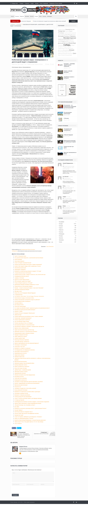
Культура (44, 16)
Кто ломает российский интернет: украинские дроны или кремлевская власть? (32, 308)
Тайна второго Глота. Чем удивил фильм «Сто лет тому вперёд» (29, 421)
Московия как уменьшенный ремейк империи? (25, 309)
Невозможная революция (20, 267)
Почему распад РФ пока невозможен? (23, 396)
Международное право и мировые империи (24, 333)
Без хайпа (17, 406)
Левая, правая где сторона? (21, 336)
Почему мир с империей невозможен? (23, 318)
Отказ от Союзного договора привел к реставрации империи (28, 398)
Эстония (61, 36)
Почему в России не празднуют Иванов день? (25, 313)
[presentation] (22, 489)
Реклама (61, 235)
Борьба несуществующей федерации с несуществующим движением (30, 420)
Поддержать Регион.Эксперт (55, 3)
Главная (21, 3)
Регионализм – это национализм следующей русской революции (70, 106)
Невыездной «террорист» (20, 269)
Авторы (36, 3)
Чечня (59, 41)
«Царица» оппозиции (19, 278)
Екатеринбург (68, 55)
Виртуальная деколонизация (21, 385)
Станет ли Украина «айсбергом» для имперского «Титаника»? (28, 416)
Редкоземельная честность (21, 353)
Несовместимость (19, 303)
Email (52, 64)
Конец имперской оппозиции (21, 390)
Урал (74, 53)
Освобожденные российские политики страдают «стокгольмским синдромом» (32, 401)
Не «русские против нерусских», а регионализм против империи (29, 257)
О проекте (27, 3)
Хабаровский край (63, 40)
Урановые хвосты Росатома (41, 433)
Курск (59, 55)
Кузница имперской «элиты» (21, 364)
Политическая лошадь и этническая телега (24, 298)
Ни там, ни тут (18, 386)
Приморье (60, 45)
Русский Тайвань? (19, 410)
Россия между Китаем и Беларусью (22, 301)
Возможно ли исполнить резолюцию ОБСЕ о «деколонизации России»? (30, 408)
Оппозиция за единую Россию (21, 393)
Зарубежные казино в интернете (69, 77)
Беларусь (60, 47)
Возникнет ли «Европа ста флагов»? (23, 348)
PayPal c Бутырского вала (20, 256)
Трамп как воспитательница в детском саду (24, 329)
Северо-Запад (61, 29)
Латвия (63, 55)
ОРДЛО (62, 34)
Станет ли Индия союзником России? (23, 262)
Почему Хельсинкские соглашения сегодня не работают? (27, 299)
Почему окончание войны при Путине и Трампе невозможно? (28, 264)
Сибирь (66, 44)
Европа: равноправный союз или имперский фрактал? (27, 343)
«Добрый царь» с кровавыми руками (23, 369)
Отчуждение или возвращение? (68, 129)
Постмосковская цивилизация (68, 113)
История (36, 16)
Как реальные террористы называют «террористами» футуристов (29, 326)
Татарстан (61, 31)
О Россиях (66, 118)
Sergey (64, 196)
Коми (63, 41)
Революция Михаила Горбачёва (22, 339)
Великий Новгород (68, 53)
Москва (66, 38)
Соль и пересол (18, 423)
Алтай (69, 51)
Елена (64, 206)
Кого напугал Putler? (19, 304)
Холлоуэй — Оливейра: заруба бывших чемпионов (69, 65)
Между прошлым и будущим (27, 21)
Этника (40, 16)
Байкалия (60, 53)
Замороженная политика (20, 373)
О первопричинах (18, 294)
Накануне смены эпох (19, 356)
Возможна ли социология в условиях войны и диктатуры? (27, 391)
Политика (17, 16)
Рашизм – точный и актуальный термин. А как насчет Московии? (29, 288)
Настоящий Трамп (68, 198)
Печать (47, 64)
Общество (22, 16)
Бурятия (71, 40)
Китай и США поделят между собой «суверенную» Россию (28, 266)
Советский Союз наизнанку (21, 378)
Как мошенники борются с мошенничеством (24, 324)
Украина (72, 36)
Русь (66, 48)
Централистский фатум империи (22, 289)
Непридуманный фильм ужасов (22, 276)
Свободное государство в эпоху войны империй (25, 388)
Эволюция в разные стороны (21, 371)
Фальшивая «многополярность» (22, 351)
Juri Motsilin (65, 176)
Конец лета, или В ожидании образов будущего (25, 293)
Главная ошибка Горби (20, 338)
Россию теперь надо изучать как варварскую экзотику (27, 413)
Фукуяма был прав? (19, 415)
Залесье (66, 33)
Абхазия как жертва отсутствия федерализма (25, 374)
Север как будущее (68, 134)
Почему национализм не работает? (22, 319)
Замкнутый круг (18, 314)
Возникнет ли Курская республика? (22, 395)
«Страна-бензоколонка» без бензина (23, 273)
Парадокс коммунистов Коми (21, 334)
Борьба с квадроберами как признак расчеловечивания (27, 383)
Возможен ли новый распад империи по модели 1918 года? (28, 271)
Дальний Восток (63, 43)
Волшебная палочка (19, 376)
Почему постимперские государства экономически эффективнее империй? (51, 21)
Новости (12, 16)
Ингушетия (66, 50)
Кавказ (67, 31)
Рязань (65, 47)
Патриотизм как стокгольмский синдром (23, 286)
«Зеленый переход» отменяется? (22, 341)
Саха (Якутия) (68, 34)
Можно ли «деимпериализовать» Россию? (24, 418)
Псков (59, 51)
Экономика (27, 16)
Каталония (70, 48)
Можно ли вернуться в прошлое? (22, 366)
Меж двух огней (18, 291)
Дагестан (60, 50)
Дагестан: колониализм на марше (70, 153)
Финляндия (71, 41)
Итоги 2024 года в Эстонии (21, 368)
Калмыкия (60, 38)
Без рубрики (61, 221)
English (32, 3)
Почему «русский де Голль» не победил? (24, 323)
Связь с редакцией (44, 3)
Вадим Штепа (14, 64)
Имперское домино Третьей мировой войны (24, 363)
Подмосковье (61, 48)
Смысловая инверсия (19, 261)
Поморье (67, 36)
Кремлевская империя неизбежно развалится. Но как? (27, 284)
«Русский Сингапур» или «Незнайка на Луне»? (25, 405)
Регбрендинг (49, 16)
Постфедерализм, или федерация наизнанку (25, 349)
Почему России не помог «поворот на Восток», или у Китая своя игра (30, 274)
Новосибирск (64, 51)
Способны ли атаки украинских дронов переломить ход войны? (29, 381)
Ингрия (71, 50)
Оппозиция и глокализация (21, 344)
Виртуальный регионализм (21, 361)
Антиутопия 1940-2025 (20, 346)
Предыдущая (21, 432)
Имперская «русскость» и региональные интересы (26, 331)
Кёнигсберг (72, 43)
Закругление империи (19, 355)
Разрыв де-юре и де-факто (69, 147)
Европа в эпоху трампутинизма (22, 328)
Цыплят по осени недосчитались (22, 279)
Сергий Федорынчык (68, 163)
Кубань (72, 45)
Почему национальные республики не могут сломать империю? (29, 316)
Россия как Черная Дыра (20, 306)
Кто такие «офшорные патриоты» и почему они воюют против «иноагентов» (23, 435)
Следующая (44, 432)
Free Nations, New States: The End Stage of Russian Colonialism (29, 296)
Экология (32, 16)
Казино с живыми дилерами (68, 71)
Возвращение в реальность (21, 380)
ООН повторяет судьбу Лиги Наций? (23, 281)
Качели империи (18, 259)
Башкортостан (70, 29)
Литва (74, 34)
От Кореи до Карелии (19, 400)
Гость (64, 186)
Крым (66, 41)
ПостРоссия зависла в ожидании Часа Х (24, 411)
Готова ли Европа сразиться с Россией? (23, 283)
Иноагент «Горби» (19, 311)
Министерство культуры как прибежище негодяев (70, 141)
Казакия (69, 47)
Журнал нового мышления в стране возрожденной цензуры (28, 403)
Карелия (73, 38)
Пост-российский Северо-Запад (22, 321)
